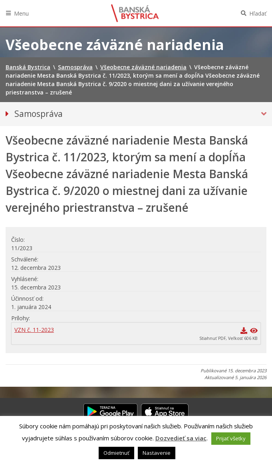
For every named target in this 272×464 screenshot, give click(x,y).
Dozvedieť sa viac (180, 438)
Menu (21, 13)
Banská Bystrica (135, 13)
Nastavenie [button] (157, 452)
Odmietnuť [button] (116, 452)
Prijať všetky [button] (231, 438)
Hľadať (257, 13)
